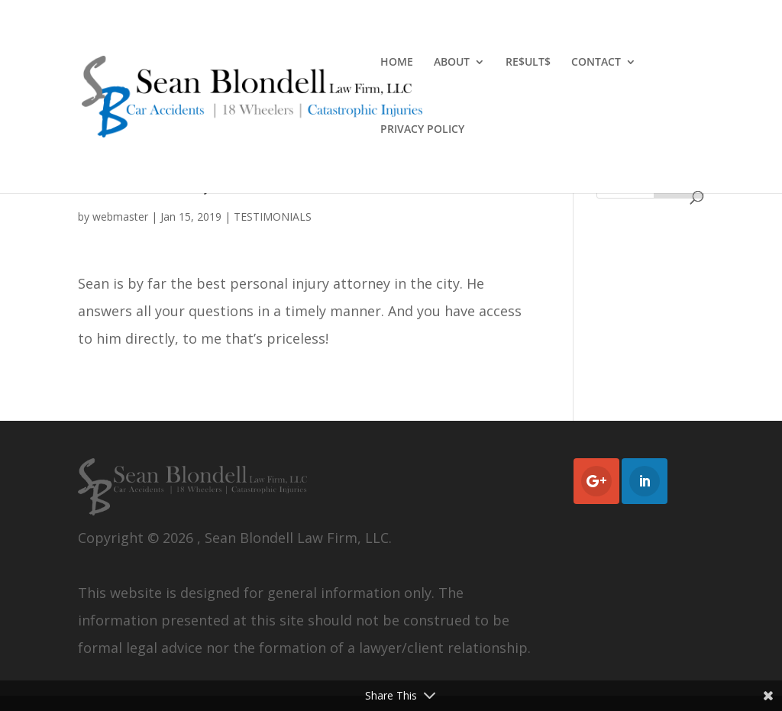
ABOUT (452, 63)
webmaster (120, 216)
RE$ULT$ (528, 63)
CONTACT (596, 63)
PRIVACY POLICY (422, 130)
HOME (396, 63)
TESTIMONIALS (273, 216)
